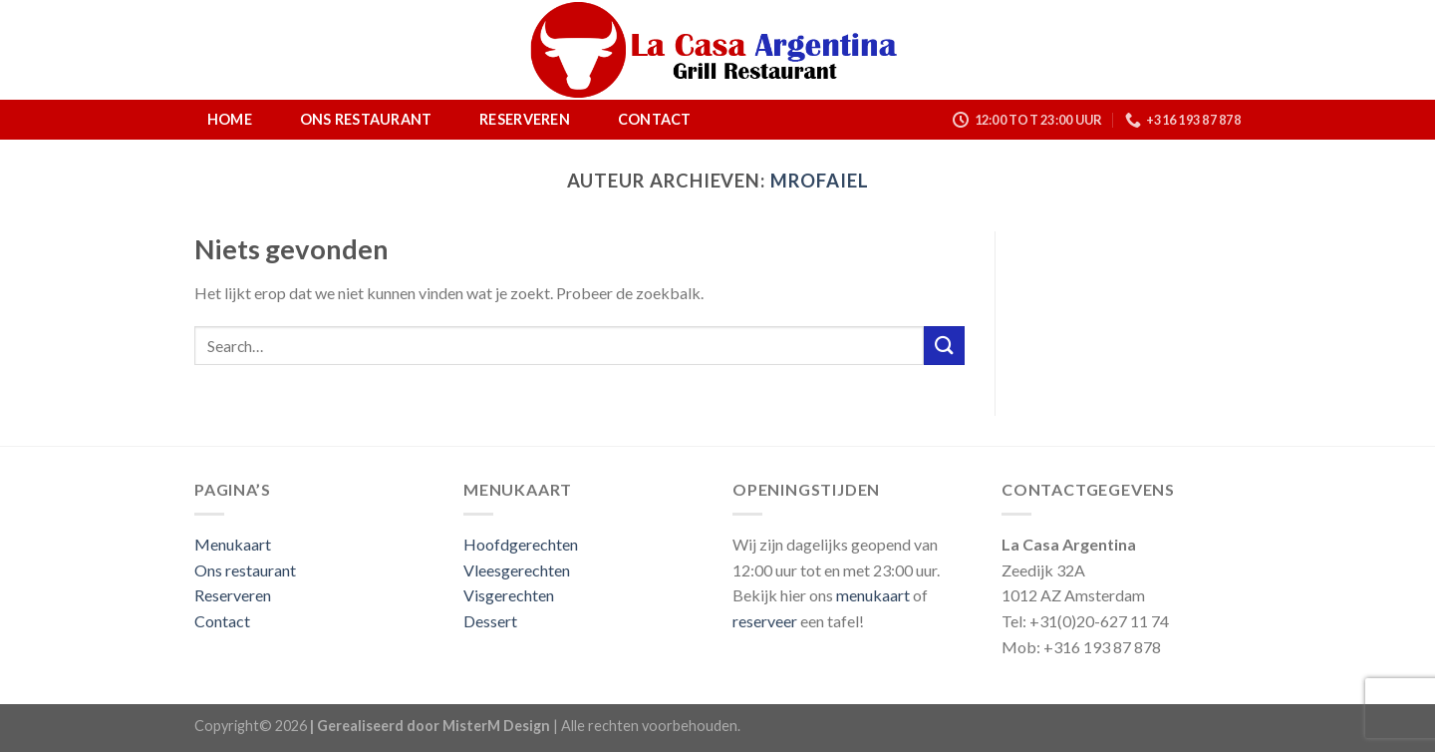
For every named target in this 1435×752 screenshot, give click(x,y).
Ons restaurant (366, 119)
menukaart (873, 594)
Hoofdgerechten (520, 544)
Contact (655, 119)
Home (229, 119)
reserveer (764, 620)
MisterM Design (496, 725)
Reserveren (524, 119)
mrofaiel (819, 180)
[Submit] (944, 345)
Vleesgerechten (516, 570)
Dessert (490, 620)
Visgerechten (508, 594)
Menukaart (232, 544)
